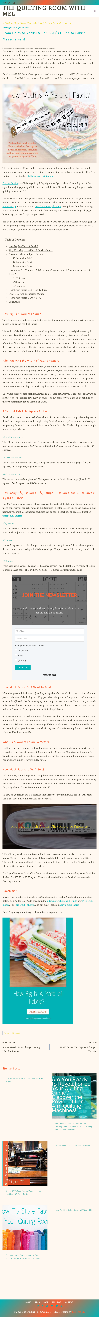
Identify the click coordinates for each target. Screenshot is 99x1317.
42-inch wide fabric (23, 262)
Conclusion (14, 301)
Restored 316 (78, 1311)
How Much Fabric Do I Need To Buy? (28, 289)
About (28, 1302)
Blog (37, 1302)
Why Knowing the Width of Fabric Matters (31, 250)
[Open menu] (95, 11)
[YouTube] (52, 1306)
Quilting (13, 28)
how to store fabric (69, 904)
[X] (9, 3)
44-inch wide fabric (23, 266)
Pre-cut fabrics (10, 183)
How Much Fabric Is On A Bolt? (25, 297)
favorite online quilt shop (48, 206)
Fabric (5, 28)
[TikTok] (61, 1306)
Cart (46, 1302)
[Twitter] (42, 1306)
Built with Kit (49, 675)
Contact (69, 1302)
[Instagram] (14, 3)
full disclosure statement (41, 176)
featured (16, 1033)
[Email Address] (49, 639)
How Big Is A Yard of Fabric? (23, 246)
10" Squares (19, 286)
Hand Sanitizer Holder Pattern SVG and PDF (74, 1210)
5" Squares (18, 282)
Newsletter (23, 650)
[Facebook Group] (57, 1306)
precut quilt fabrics (12, 515)
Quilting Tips (24, 28)
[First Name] (49, 631)
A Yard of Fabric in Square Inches (26, 254)
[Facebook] (4, 3)
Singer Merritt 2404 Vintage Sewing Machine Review (24, 1046)
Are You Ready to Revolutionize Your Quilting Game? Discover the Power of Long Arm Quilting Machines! (73, 1126)
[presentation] (74, 1096)
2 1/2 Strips (19, 278)
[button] (49, 653)
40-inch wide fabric (23, 258)
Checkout (56, 1302)
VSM (20, 655)
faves (6, 1033)
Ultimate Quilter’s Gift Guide (62, 900)
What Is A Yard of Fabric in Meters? (27, 293)
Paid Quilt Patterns (24, 904)
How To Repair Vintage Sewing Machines (72, 1146)
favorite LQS (9, 206)
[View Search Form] (95, 2)
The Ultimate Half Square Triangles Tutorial (74, 1046)
